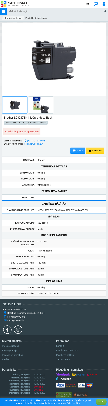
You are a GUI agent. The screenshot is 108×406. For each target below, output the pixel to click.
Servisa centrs (63, 359)
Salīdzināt (95, 150)
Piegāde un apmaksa (12, 355)
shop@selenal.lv (35, 143)
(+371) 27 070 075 (36, 140)
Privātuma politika (65, 355)
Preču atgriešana (10, 346)
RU (87, 4)
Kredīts (5, 359)
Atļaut (101, 401)
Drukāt (78, 150)
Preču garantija (9, 350)
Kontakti (60, 346)
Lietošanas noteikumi (67, 350)
